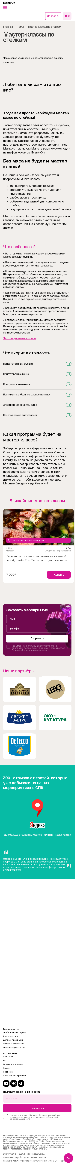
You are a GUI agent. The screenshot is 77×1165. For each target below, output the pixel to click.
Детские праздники (13, 1040)
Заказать (53, 16)
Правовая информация (14, 1075)
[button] (5, 7)
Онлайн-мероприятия (14, 1047)
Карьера (7, 1068)
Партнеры (8, 1072)
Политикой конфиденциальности (29, 650)
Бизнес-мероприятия (13, 1044)
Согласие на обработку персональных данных (34, 647)
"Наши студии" (39, 1149)
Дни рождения (10, 1036)
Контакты (8, 1056)
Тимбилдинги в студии (14, 1032)
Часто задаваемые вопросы (19, 338)
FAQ (5, 1060)
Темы (20, 26)
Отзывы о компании (13, 1064)
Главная (8, 26)
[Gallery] (37, 548)
